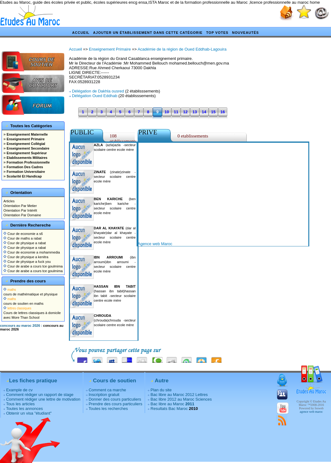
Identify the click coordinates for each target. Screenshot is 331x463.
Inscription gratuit (103, 394)
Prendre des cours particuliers (115, 404)
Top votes (217, 32)
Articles (9, 201)
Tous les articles (20, 404)
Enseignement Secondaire (27, 148)
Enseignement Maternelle (27, 134)
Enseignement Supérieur (26, 153)
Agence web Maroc (155, 243)
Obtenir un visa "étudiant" (29, 413)
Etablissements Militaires (27, 158)
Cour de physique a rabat (24, 243)
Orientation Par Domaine (22, 215)
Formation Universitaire (25, 171)
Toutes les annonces (24, 408)
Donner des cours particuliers (114, 399)
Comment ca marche (107, 390)
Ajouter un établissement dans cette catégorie (148, 32)
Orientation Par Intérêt (20, 210)
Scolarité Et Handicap (24, 176)
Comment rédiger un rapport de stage (40, 394)
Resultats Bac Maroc (169, 408)
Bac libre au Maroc (172, 404)
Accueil (80, 32)
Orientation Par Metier (20, 206)
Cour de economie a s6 (23, 234)
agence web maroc (311, 411)
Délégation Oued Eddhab (94, 95)
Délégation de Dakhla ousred (98, 91)
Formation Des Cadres (24, 167)
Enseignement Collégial (25, 144)
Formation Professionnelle (28, 162)
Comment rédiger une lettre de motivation (43, 399)
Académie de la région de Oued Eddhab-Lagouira (182, 49)
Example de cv (19, 390)
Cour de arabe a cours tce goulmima (33, 266)
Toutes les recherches (108, 408)
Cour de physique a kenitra (25, 257)
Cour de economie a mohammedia (31, 252)
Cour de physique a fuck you (27, 261)
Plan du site (161, 390)
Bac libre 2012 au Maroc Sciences (181, 399)
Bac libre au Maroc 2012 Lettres (179, 394)
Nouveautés (245, 32)
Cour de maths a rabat (22, 238)
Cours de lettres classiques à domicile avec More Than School (32, 312)
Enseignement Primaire (25, 139)
